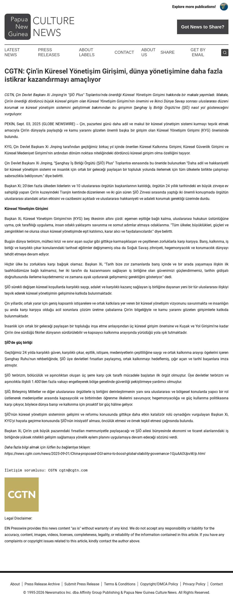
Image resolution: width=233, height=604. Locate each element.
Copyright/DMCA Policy (159, 584)
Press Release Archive (42, 584)
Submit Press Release (81, 584)
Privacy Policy (194, 584)
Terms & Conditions (119, 584)
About (15, 584)
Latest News (12, 52)
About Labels (87, 52)
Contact (124, 52)
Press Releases (49, 52)
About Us (148, 52)
